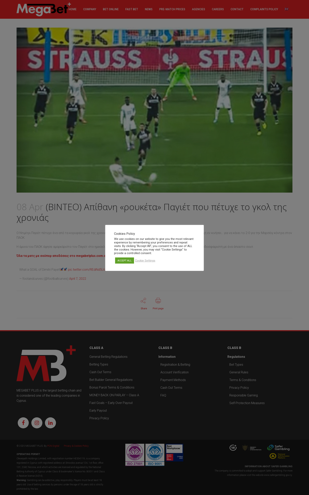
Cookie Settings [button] (145, 260)
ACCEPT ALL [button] (124, 260)
